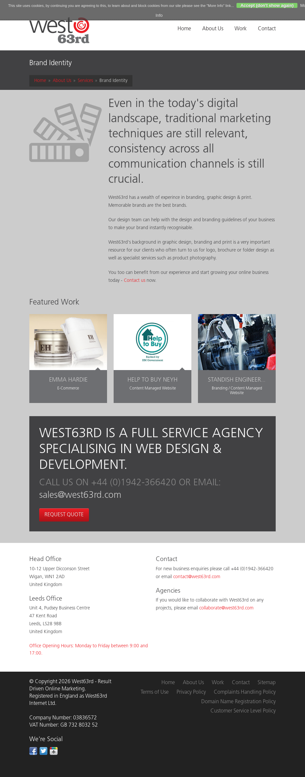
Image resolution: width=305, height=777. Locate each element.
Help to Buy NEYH (152, 380)
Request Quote (64, 515)
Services (85, 80)
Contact (267, 29)
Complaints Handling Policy (245, 692)
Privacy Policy (191, 692)
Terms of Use (155, 692)
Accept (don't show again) (266, 5)
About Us (212, 29)
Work (241, 29)
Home (184, 29)
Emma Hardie (68, 380)
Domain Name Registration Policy (238, 702)
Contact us (134, 280)
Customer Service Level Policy (243, 711)
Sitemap (267, 682)
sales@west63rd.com (80, 495)
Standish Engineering (239, 380)
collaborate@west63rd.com (226, 608)
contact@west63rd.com (196, 577)
